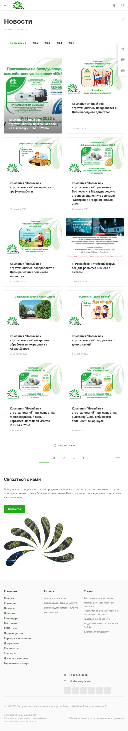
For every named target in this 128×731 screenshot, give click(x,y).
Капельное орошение (55, 598)
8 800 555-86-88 (78, 674)
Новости (9, 613)
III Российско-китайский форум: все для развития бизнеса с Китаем (94, 268)
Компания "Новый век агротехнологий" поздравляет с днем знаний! (94, 340)
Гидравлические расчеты (97, 618)
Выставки (10, 623)
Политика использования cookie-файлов (25, 718)
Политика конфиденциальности (20, 714)
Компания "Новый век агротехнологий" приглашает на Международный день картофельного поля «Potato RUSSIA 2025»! (32, 417)
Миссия (9, 598)
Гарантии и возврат (17, 663)
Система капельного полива (99, 598)
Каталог (49, 591)
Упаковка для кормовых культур (61, 607)
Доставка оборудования (96, 631)
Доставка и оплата (16, 658)
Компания (11, 591)
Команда (10, 603)
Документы (11, 643)
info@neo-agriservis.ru (81, 681)
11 (84, 457)
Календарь (11, 618)
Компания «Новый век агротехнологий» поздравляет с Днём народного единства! (94, 108)
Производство (13, 633)
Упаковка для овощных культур (60, 602)
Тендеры (10, 653)
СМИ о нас (10, 628)
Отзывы (9, 608)
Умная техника (52, 612)
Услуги (88, 591)
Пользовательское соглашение (20, 721)
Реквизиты (11, 648)
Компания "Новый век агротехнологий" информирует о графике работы (32, 187)
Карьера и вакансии (17, 638)
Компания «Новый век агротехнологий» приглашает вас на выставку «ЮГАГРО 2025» (32, 124)
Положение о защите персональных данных (96, 718)
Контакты (14, 508)
